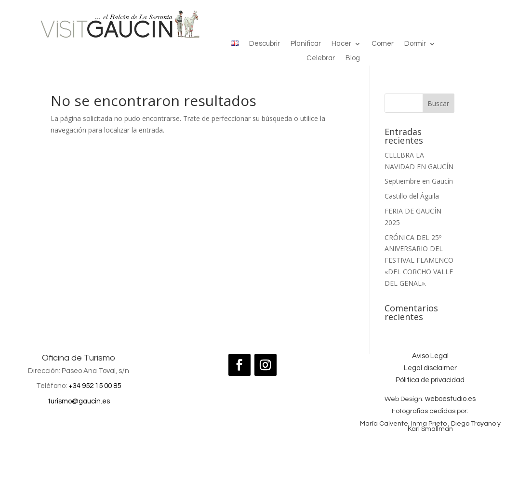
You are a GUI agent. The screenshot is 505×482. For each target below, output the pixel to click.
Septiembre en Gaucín (419, 181)
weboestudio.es (450, 398)
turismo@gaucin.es (79, 401)
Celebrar (320, 58)
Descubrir (264, 43)
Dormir (415, 43)
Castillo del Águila (412, 196)
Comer (383, 43)
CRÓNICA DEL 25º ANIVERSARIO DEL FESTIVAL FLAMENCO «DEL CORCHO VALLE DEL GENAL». (419, 260)
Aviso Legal (430, 356)
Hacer (341, 43)
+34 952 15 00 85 (94, 385)
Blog (353, 58)
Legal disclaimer (430, 368)
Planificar (306, 43)
